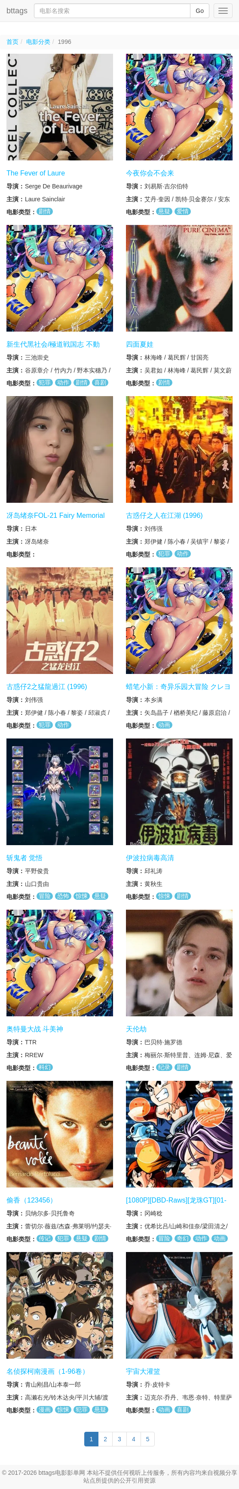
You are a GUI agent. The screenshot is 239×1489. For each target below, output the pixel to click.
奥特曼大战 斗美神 (34, 1029)
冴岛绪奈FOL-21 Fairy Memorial (55, 515)
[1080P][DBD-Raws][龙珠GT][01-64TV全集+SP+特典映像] (176, 1204)
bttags (17, 10)
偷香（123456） (31, 1200)
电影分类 (38, 41)
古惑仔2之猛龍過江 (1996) (46, 686)
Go (200, 10)
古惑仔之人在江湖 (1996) (164, 515)
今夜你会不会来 (150, 173)
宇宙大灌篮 (143, 1371)
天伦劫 (136, 1029)
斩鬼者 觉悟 (24, 857)
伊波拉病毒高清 (150, 857)
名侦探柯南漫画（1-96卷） (47, 1371)
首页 (12, 41)
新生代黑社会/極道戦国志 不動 (53, 344)
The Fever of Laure (35, 173)
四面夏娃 (139, 344)
